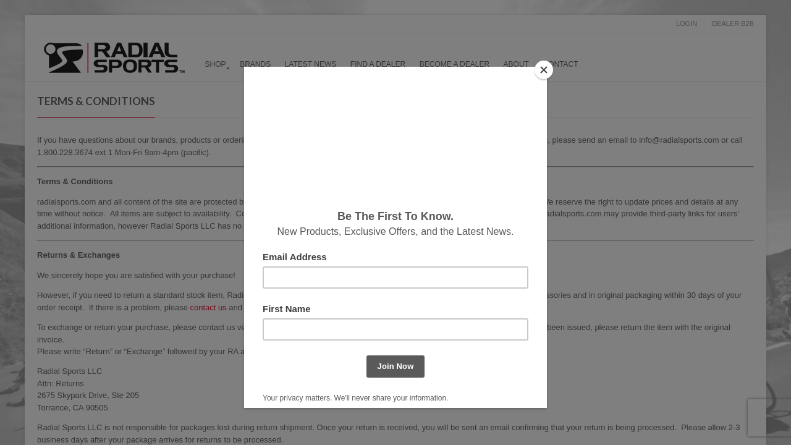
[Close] (544, 70)
